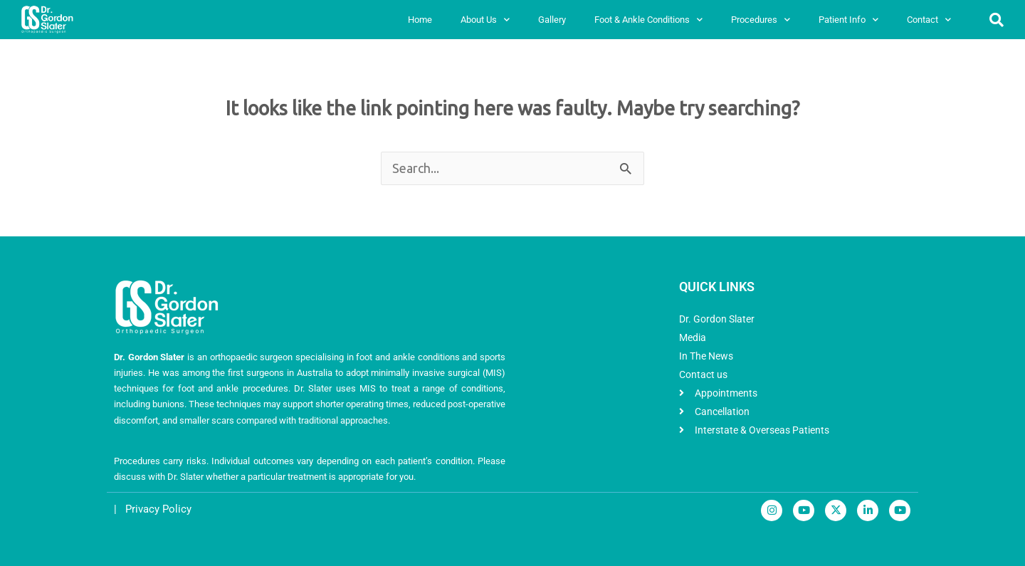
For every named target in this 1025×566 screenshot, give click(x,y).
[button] (996, 20)
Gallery (552, 19)
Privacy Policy (158, 509)
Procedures (760, 19)
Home (420, 19)
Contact (929, 19)
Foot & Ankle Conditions (648, 19)
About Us (485, 19)
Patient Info (848, 19)
